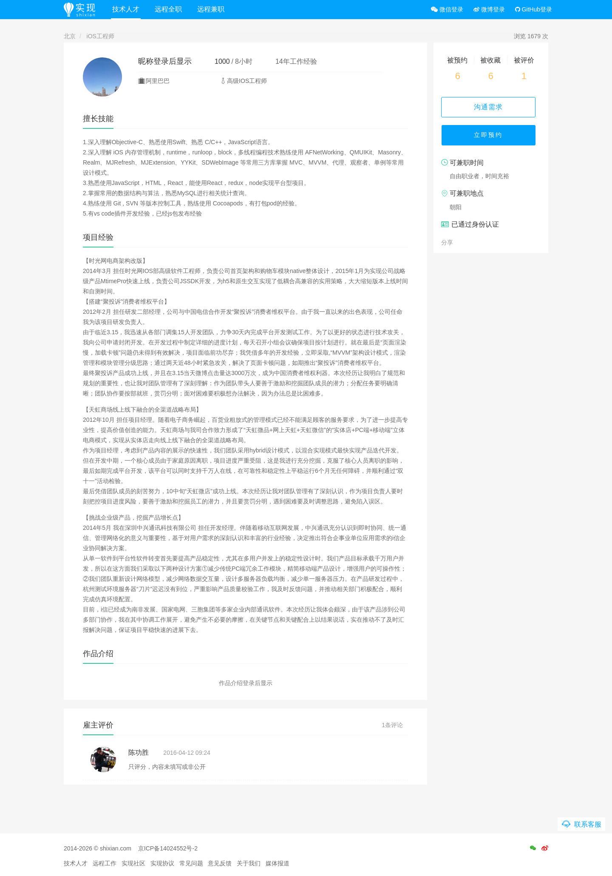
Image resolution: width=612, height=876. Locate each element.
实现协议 (162, 863)
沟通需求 (490, 107)
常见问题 (191, 863)
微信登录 (447, 9)
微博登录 (489, 9)
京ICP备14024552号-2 (168, 848)
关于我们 (249, 863)
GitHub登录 (533, 9)
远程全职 (169, 9)
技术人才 (127, 9)
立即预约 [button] (490, 136)
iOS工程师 (100, 36)
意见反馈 (220, 863)
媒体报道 (277, 863)
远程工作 (104, 863)
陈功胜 (138, 752)
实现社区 (133, 863)
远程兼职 (212, 9)
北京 (70, 36)
